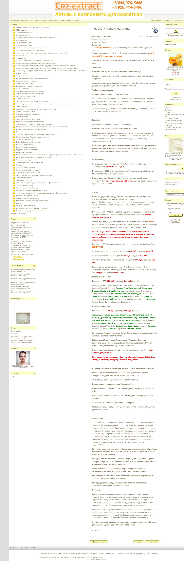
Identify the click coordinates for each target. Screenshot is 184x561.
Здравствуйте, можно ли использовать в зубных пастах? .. (174, 155)
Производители (171, 191)
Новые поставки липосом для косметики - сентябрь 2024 (21, 291)
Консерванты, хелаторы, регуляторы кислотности (33, 101)
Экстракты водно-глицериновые (27, 198)
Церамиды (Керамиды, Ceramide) (28, 195)
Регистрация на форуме (173, 121)
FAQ (12, 376)
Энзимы (18, 203)
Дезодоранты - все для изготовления (29, 86)
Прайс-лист (169, 125)
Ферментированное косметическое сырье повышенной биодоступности (41, 193)
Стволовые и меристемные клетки (28, 172)
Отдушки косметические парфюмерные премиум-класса (36, 134)
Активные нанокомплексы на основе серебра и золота (35, 37)
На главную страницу (18, 20)
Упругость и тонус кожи (24, 180)
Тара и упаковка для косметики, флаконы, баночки (34, 175)
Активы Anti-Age (21, 40)
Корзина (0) (167, 20)
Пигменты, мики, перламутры (26, 147)
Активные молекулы (23, 35)
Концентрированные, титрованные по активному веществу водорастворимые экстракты (47, 104)
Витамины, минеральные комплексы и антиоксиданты (35, 60)
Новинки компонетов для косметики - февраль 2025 (20, 287)
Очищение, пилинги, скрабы (26, 139)
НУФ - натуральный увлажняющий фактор (31, 129)
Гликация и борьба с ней (24, 83)
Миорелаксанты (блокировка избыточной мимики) (34, 124)
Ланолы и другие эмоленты (25, 111)
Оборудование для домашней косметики (30, 211)
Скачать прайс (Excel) (173, 127)
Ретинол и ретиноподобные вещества (29, 162)
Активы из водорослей (24, 43)
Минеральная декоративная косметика (30, 122)
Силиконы (19, 165)
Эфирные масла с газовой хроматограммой (31, 208)
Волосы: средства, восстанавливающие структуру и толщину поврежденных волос (46, 65)
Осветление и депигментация (26, 132)
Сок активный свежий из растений (28, 170)
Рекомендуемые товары (173, 123)
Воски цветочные (22, 73)
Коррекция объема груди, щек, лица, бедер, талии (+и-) (36, 109)
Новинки (14, 348)
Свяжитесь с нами (171, 130)
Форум (13, 219)
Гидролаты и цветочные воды (26, 81)
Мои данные (156, 20)
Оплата (167, 112)
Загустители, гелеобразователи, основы (30, 91)
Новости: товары (171, 184)
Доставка (168, 110)
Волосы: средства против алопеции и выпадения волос (36, 63)
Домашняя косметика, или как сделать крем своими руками (21, 341)
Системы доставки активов (25, 167)
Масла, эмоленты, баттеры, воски (28, 119)
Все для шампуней (22, 76)
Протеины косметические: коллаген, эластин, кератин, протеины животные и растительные (49, 155)
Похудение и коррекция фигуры (27, 150)
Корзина (168, 41)
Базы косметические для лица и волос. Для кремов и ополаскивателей (41, 53)
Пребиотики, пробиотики (24, 152)
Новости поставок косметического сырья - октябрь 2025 (23, 279)
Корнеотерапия (21, 106)
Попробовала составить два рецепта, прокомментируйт (21, 246)
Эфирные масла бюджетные (26, 206)
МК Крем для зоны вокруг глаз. (22, 254)
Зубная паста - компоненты (25, 96)
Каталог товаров (34, 20)
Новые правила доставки (69, 20)
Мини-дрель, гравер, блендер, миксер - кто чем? (22, 242)
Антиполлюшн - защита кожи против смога (31, 50)
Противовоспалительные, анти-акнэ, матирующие (34, 157)
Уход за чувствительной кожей (27, 188)
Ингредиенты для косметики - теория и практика (21, 337)
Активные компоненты (24, 32)
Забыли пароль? (176, 99)
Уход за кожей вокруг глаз (25, 185)
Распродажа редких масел (20, 249)
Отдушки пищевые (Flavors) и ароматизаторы (32, 137)
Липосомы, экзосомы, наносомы (27, 114)
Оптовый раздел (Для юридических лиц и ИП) (32, 27)
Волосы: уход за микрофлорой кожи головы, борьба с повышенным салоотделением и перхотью (51, 71)
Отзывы (168, 136)
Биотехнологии (21, 55)
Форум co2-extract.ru (19, 223)
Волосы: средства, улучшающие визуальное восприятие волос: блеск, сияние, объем (47, 68)
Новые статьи (16, 331)
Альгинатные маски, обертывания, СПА (30, 48)
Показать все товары (18, 213)
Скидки (168, 50)
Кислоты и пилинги (22, 99)
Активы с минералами (24, 45)
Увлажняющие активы (24, 178)
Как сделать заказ (171, 118)
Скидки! (167, 108)
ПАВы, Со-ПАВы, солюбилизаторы (28, 142)
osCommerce (102, 559)
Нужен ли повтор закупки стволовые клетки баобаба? (21, 232)
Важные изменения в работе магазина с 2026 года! (21, 274)
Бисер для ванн (21, 58)
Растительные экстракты (25, 160)
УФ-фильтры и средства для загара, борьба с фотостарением (38, 183)
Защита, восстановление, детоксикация (30, 94)
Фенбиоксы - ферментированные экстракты (31, 190)
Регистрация (175, 97)
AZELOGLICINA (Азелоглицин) (23, 366)
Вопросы (14, 373)
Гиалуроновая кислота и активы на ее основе (32, 78)
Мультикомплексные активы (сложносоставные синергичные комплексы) (42, 127)
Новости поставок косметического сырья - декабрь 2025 (23, 270)
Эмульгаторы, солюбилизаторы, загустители (32, 200)
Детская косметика (22, 88)
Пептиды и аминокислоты (25, 144)
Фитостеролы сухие (18, 225)
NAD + (13, 239)
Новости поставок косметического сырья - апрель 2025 (23, 283)
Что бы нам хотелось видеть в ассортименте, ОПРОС (22, 236)
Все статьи (14, 333)
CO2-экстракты (21, 30)
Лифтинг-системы (22, 116)
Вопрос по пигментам (19, 252)
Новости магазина (50, 20)
